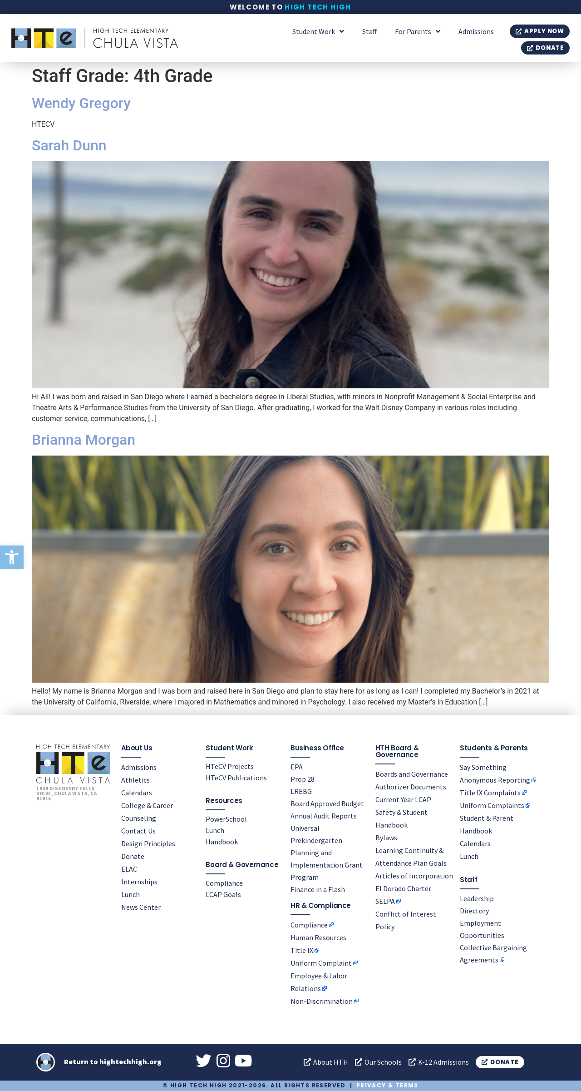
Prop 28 (302, 778)
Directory (474, 910)
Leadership (477, 898)
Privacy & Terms (387, 1085)
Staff (369, 31)
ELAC (129, 868)
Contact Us (138, 830)
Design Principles (148, 843)
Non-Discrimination (321, 1000)
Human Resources (318, 937)
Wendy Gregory (81, 103)
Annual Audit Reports (323, 815)
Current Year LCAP (403, 798)
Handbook (222, 841)
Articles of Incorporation (414, 875)
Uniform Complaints (492, 804)
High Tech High (318, 7)
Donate (132, 855)
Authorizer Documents (410, 786)
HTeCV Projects (230, 765)
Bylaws (386, 837)
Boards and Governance (411, 773)
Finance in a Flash (317, 888)
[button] (12, 557)
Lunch (130, 893)
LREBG (301, 790)
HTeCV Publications (236, 777)
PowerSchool (226, 818)
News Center (141, 906)
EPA (296, 766)
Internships (139, 881)
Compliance (224, 882)
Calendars (136, 792)
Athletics (135, 779)
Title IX (301, 949)
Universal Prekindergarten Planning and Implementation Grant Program (326, 852)
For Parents (417, 31)
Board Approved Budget (327, 803)
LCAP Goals (223, 893)
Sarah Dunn (69, 145)
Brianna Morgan (83, 439)
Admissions (476, 31)
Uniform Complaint (321, 962)
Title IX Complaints (490, 792)
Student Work (318, 31)
